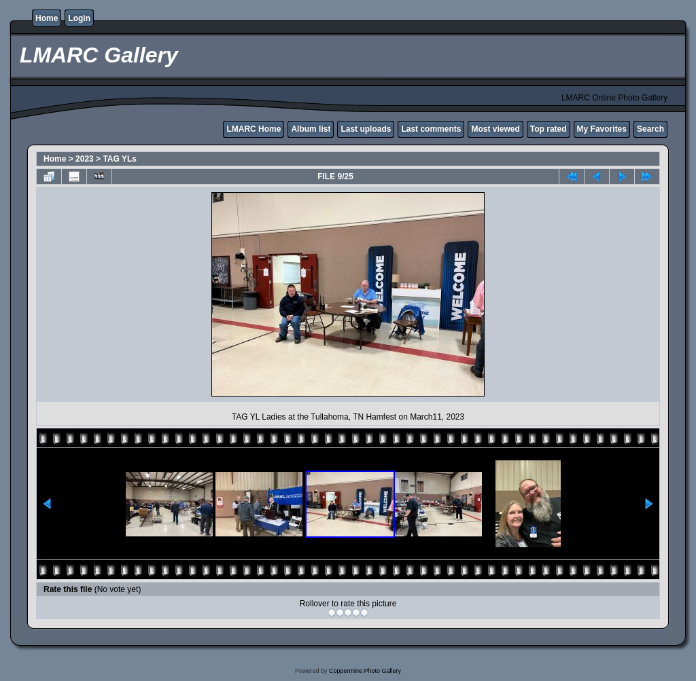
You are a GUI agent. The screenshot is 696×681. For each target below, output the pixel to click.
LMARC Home (253, 129)
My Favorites (602, 129)
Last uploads (366, 129)
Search (650, 129)
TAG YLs (120, 159)
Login (79, 18)
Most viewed (495, 129)
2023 (84, 159)
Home (46, 18)
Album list (310, 129)
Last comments (431, 129)
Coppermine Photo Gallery (365, 670)
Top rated (548, 129)
